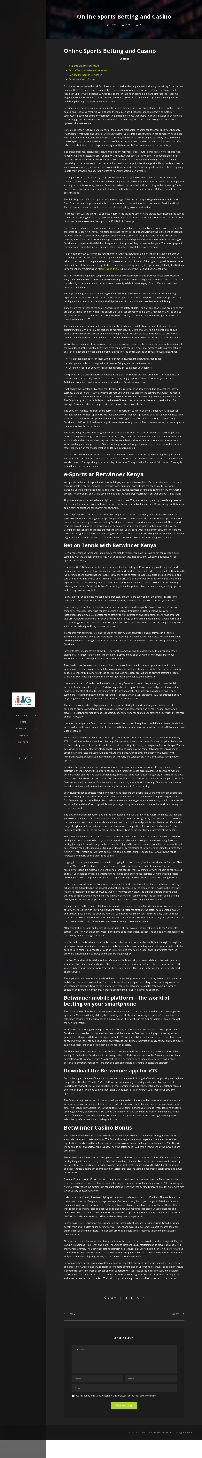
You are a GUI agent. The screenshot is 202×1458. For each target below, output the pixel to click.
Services (23, 735)
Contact (23, 742)
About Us (21, 715)
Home (23, 722)
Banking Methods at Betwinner (85, 90)
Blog (128, 38)
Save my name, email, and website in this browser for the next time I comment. (115, 1413)
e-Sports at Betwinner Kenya (84, 81)
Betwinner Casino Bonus (82, 94)
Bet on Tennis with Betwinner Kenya (88, 85)
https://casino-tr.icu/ (108, 284)
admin (114, 38)
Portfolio (21, 728)
